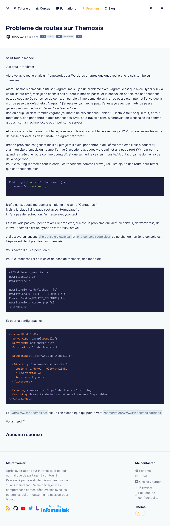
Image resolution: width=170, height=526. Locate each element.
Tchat (141, 476)
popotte (15, 36)
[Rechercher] (151, 8)
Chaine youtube (148, 482)
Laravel (50, 36)
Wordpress (68, 36)
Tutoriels (22, 8)
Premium (90, 8)
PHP (43, 36)
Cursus (43, 8)
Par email (143, 471)
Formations (66, 8)
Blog (110, 8)
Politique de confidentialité (146, 495)
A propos (143, 487)
